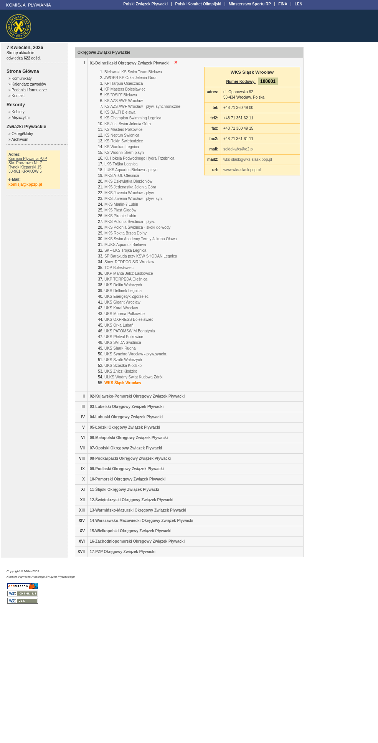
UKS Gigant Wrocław (122, 302)
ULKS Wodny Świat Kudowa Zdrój (133, 377)
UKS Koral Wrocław (121, 308)
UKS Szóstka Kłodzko (123, 365)
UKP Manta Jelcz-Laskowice (128, 273)
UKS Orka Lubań (119, 325)
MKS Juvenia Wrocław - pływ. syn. (133, 198)
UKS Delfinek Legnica (123, 291)
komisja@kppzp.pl (25, 184)
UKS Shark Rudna (120, 348)
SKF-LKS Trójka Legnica (125, 250)
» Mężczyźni (19, 118)
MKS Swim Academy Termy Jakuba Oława (140, 239)
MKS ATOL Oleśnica (121, 175)
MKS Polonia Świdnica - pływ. (129, 222)
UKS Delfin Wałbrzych (123, 285)
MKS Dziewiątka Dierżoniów (128, 181)
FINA (282, 4)
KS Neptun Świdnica (121, 135)
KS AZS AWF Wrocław (123, 101)
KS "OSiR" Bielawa (120, 95)
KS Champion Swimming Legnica (132, 118)
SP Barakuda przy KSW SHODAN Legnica (140, 256)
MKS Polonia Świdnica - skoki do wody (137, 227)
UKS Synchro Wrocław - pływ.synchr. (135, 354)
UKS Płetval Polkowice (123, 337)
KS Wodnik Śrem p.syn (124, 152)
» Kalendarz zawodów (27, 84)
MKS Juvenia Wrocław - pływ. (129, 193)
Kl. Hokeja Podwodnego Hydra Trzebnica (139, 158)
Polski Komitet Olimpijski (198, 4)
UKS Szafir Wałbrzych (123, 360)
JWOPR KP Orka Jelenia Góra (130, 78)
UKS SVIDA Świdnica (122, 342)
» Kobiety (16, 112)
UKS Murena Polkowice (124, 314)
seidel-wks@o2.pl (238, 149)
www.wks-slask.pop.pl (242, 170)
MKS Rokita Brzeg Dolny (125, 233)
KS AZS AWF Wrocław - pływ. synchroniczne (142, 106)
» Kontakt (16, 96)
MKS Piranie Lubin (120, 216)
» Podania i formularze (27, 90)
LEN (298, 4)
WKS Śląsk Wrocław (122, 383)
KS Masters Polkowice (123, 129)
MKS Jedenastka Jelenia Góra (130, 187)
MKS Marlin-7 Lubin (121, 204)
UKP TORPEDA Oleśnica (125, 279)
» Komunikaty (20, 78)
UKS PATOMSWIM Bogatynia (129, 331)
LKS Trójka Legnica (121, 164)
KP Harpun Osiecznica (123, 83)
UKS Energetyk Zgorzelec (126, 296)
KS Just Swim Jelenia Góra (127, 124)
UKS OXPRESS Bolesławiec (128, 319)
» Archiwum (18, 139)
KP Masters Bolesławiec (124, 89)
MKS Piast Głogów (120, 210)
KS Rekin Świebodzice (123, 141)
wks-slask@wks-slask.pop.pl (247, 159)
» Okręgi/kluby (20, 134)
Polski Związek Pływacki (145, 4)
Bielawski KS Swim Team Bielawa (133, 72)
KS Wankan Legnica (121, 147)
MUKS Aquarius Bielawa (125, 245)
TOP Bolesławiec (119, 268)
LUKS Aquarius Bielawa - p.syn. (131, 170)
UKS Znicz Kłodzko (120, 371)
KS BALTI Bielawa (119, 112)
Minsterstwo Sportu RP (250, 4)
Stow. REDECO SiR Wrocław (129, 262)
